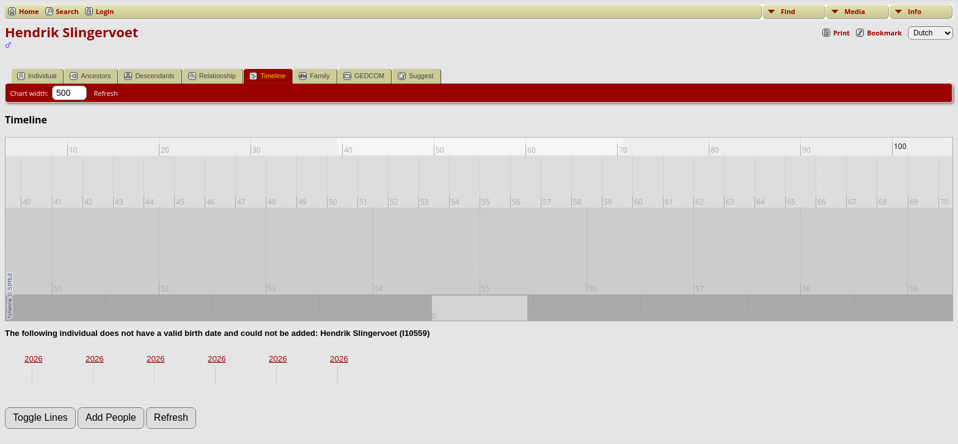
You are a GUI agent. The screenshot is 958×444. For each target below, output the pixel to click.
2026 (33, 358)
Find (788, 11)
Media (854, 11)
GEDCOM (364, 76)
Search (67, 11)
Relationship (212, 76)
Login (105, 11)
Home (29, 11)
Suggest (415, 76)
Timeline (267, 76)
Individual (36, 76)
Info (914, 11)
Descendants (149, 76)
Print (841, 32)
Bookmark (884, 32)
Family (314, 76)
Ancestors (90, 76)
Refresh (106, 93)
